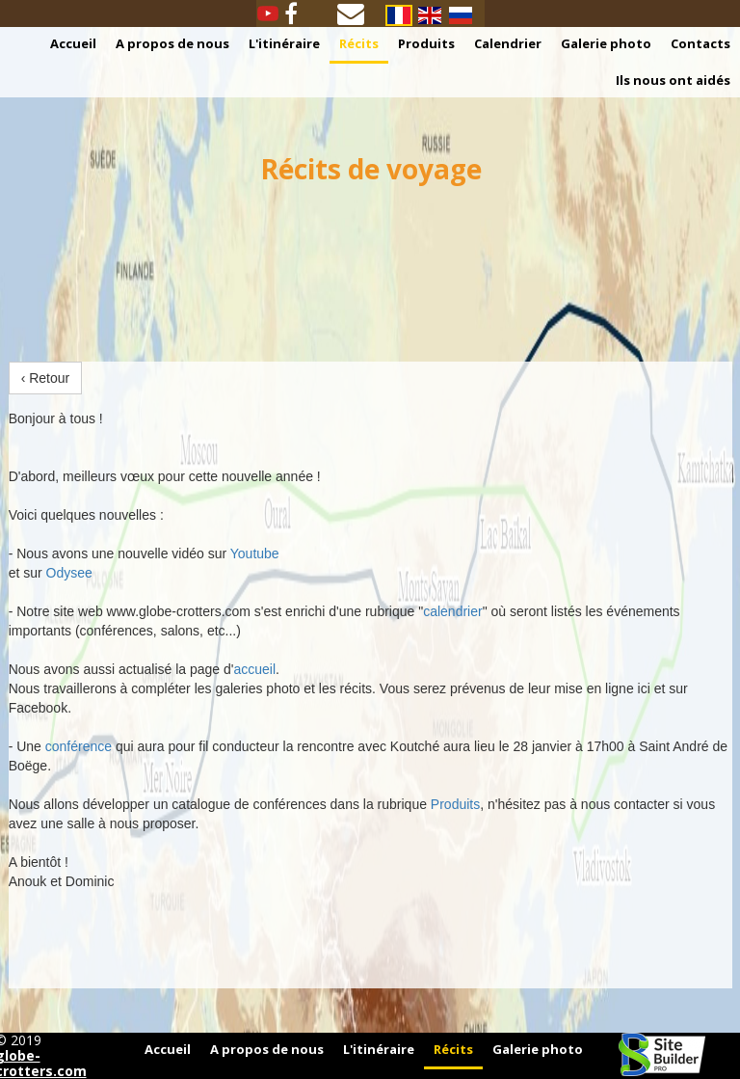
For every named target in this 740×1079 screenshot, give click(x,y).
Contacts (700, 43)
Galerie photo (606, 43)
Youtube (254, 553)
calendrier (452, 611)
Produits (426, 43)
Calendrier (508, 43)
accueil (255, 669)
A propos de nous (172, 43)
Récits (359, 43)
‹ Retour (45, 378)
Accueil (73, 43)
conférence (78, 746)
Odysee (69, 572)
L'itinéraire (284, 43)
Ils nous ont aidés (673, 80)
